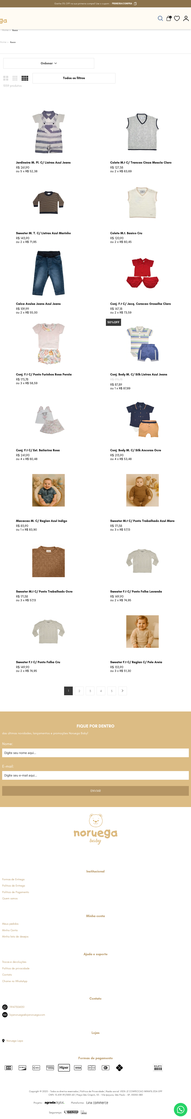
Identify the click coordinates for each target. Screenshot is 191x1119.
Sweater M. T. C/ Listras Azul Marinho (43, 233)
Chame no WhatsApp (14, 981)
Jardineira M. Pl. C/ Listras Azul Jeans (43, 162)
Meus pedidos (10, 923)
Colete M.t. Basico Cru (126, 233)
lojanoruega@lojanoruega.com (23, 1014)
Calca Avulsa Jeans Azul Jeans (38, 304)
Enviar (96, 791)
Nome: (7, 743)
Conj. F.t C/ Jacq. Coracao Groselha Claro (140, 304)
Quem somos (10, 898)
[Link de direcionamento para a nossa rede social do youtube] (106, 853)
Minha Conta (10, 930)
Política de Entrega (13, 885)
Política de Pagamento (15, 892)
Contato (7, 974)
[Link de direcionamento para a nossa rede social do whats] (95, 853)
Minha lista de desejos (15, 936)
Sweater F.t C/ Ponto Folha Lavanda (136, 591)
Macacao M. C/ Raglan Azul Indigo (41, 521)
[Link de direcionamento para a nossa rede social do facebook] (74, 853)
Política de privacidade (15, 968)
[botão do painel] (186, 18)
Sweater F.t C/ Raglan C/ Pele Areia (136, 662)
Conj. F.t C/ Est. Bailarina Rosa (38, 450)
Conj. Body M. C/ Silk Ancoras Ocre (135, 450)
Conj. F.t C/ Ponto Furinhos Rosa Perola (44, 374)
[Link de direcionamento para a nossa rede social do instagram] (84, 853)
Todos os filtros (74, 78)
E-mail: (8, 766)
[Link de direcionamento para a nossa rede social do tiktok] (117, 853)
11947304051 (13, 1007)
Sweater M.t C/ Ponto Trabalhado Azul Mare (142, 521)
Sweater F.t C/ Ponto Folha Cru (38, 662)
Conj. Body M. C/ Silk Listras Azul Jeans (138, 374)
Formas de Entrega (13, 879)
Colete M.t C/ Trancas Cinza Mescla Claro (141, 162)
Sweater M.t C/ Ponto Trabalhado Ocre (44, 591)
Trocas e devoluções (14, 961)
